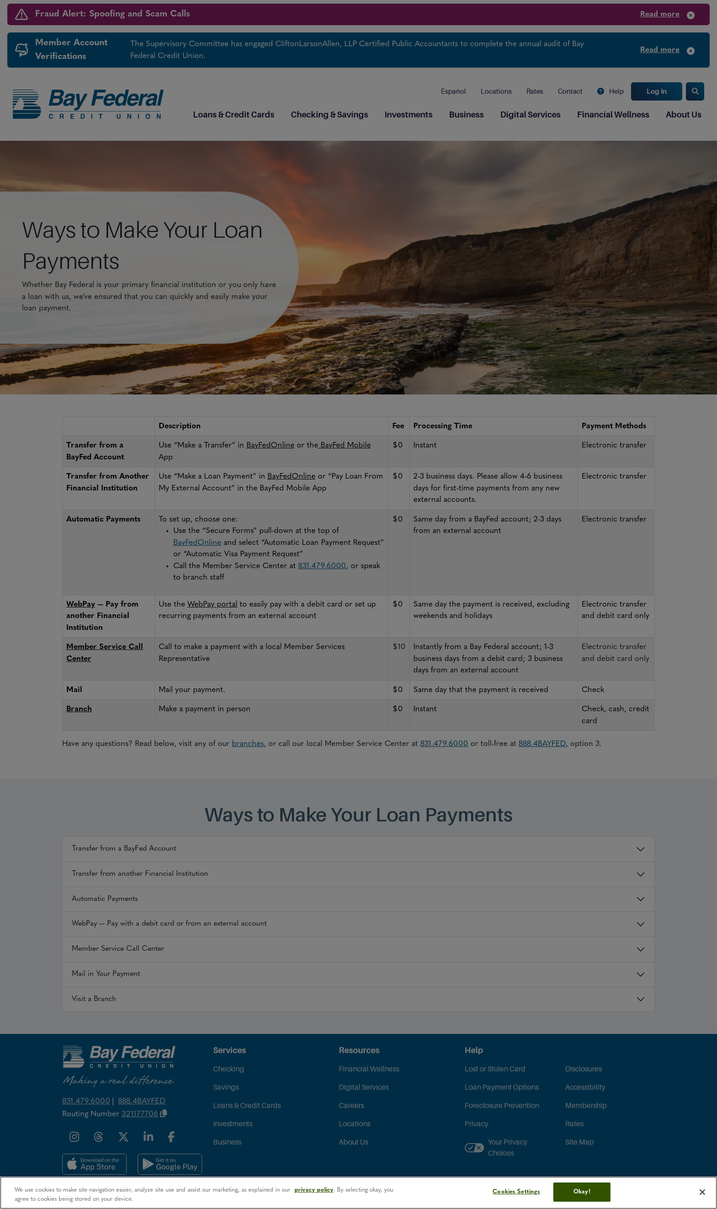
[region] (358, 1193)
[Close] (702, 1192)
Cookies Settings (516, 1192)
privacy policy (313, 1190)
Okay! (581, 1192)
